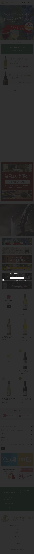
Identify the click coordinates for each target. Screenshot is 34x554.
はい (13, 277)
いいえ (21, 277)
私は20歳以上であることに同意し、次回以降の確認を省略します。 (17, 280)
